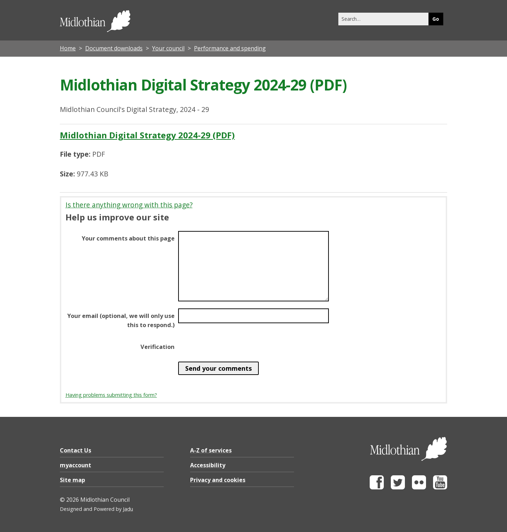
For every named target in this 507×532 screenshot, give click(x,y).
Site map (72, 480)
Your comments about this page (128, 238)
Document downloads (114, 48)
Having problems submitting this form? (111, 395)
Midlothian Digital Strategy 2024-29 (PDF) (147, 135)
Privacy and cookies (217, 480)
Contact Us (75, 450)
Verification (157, 347)
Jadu (128, 509)
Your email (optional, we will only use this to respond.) (121, 320)
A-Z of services (211, 450)
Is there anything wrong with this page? (129, 204)
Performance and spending (230, 48)
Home (68, 48)
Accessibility (207, 465)
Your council (168, 48)
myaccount (75, 465)
